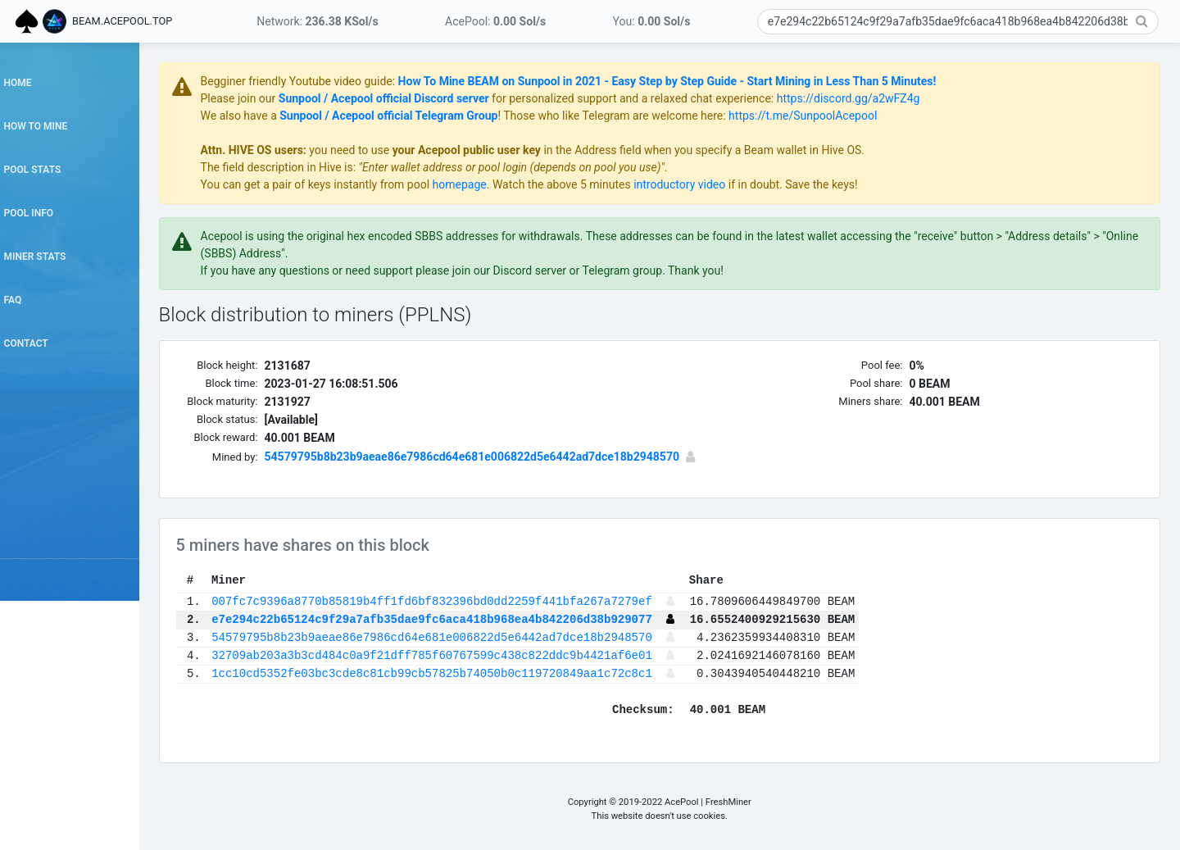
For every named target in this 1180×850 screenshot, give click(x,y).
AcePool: (495, 21)
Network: (317, 21)
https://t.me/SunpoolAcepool (861, 115)
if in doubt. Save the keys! (849, 184)
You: (652, 21)
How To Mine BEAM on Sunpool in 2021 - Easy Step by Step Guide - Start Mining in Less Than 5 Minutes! (725, 81)
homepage (517, 184)
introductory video (737, 184)
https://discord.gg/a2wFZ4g (906, 98)
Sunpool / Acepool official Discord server (441, 98)
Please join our (297, 98)
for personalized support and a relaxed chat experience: (690, 98)
